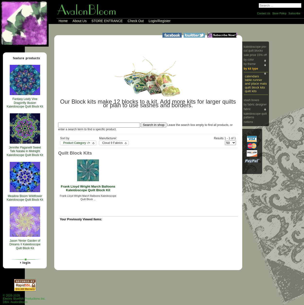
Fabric (247, 109)
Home (63, 21)
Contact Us (263, 13)
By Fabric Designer (255, 104)
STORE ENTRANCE (107, 21)
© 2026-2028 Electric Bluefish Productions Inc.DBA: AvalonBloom (24, 299)
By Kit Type (251, 68)
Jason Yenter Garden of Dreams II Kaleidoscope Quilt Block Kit (24, 244)
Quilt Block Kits (255, 87)
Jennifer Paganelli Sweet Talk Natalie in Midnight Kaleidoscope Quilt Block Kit (25, 151)
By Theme (250, 64)
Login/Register (159, 21)
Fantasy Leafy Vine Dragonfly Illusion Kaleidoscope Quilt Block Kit (25, 102)
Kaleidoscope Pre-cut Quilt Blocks (255, 48)
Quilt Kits (251, 91)
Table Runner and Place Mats (256, 81)
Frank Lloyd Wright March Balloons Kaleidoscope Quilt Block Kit (88, 188)
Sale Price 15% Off (255, 55)
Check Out (136, 21)
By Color (249, 59)
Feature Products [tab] (24, 58)
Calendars (252, 76)
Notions (248, 122)
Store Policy (279, 13)
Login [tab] (24, 262)
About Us (79, 21)
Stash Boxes (251, 100)
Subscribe (294, 13)
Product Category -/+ (76, 143)
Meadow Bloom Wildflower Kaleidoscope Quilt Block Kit (25, 198)
